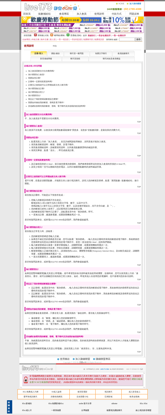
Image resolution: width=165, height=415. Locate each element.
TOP (139, 122)
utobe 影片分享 (85, 403)
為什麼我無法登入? (36, 92)
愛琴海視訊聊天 (30, 397)
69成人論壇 (56, 392)
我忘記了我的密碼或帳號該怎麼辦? (43, 99)
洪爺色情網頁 (56, 397)
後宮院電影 (82, 392)
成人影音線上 (134, 392)
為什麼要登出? (34, 95)
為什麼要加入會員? (36, 74)
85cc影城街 (27, 403)
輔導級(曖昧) (59, 35)
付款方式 (117, 14)
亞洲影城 (108, 397)
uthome (114, 403)
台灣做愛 (85, 410)
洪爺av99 (83, 362)
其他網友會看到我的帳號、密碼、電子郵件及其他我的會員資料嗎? (57, 106)
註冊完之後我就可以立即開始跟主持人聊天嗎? (48, 85)
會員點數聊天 (123, 53)
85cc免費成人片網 (30, 392)
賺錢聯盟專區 (103, 359)
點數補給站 (44, 14)
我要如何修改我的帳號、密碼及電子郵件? (46, 102)
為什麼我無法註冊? (36, 88)
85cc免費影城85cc (56, 403)
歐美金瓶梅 (134, 397)
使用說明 (99, 14)
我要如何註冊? (34, 78)
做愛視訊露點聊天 (114, 410)
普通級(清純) (75, 35)
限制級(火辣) (43, 35)
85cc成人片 (27, 410)
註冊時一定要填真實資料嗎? (40, 81)
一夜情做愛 (56, 410)
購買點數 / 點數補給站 (122, 180)
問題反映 (134, 14)
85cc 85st (143, 403)
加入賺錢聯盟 (82, 359)
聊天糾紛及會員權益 (111, 58)
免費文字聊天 (101, 53)
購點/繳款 (55, 53)
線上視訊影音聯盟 (143, 410)
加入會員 (81, 14)
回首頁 (27, 14)
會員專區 (64, 14)
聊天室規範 (75, 58)
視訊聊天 (108, 392)
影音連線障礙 (46, 58)
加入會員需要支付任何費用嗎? (41, 71)
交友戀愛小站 (82, 397)
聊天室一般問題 (77, 53)
